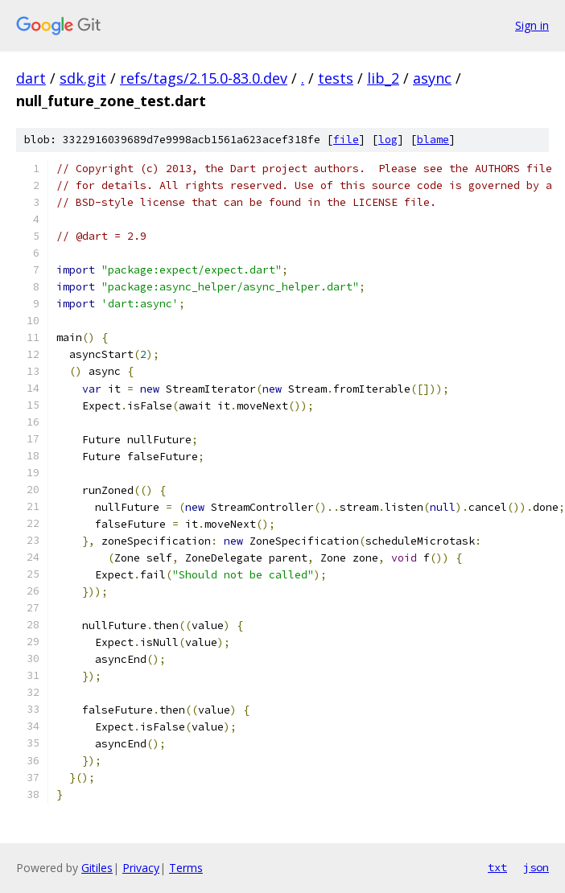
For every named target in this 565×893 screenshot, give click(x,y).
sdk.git (83, 78)
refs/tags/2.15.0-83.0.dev (203, 78)
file (346, 139)
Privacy (140, 867)
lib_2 (383, 78)
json (536, 867)
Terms (186, 867)
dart (31, 78)
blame (433, 139)
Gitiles (97, 867)
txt (497, 867)
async (432, 78)
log (388, 139)
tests (335, 78)
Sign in (532, 25)
